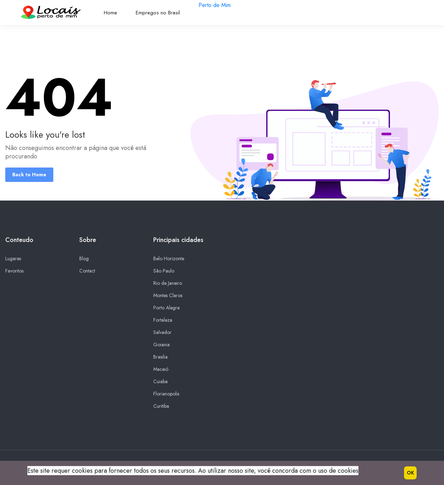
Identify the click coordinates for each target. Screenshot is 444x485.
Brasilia (160, 356)
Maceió (160, 369)
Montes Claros (167, 295)
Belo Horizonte (168, 258)
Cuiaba (160, 381)
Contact (87, 270)
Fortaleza (162, 319)
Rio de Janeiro (167, 283)
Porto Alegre (166, 307)
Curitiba (161, 405)
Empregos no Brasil (158, 13)
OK (410, 472)
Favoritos (14, 270)
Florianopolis (166, 393)
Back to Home (29, 174)
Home (110, 13)
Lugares (13, 258)
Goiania (161, 344)
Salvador (162, 332)
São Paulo (163, 270)
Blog (84, 258)
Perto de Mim (215, 5)
